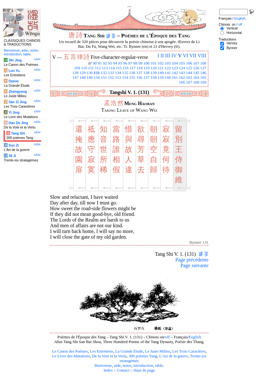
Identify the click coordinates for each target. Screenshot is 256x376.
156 (139, 77)
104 (175, 63)
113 (105, 68)
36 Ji (12, 156)
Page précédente (192, 259)
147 (75, 77)
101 (153, 63)
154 (125, 77)
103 (168, 63)
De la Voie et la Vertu (109, 356)
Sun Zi (14, 145)
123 (175, 68)
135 (125, 73)
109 (77, 68)
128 (75, 73)
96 (125, 63)
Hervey (232, 43)
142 (175, 73)
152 (111, 77)
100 (147, 63)
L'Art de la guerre (173, 356)
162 (182, 77)
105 (182, 63)
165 (203, 77)
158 (153, 77)
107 (196, 63)
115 (119, 68)
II (162, 55)
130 (89, 73)
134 (118, 73)
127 (203, 68)
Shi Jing (15, 60)
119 (147, 68)
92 (105, 63)
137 (139, 73)
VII (192, 55)
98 (135, 63)
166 (182, 82)
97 (130, 63)
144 (189, 73)
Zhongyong (18, 91)
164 (196, 77)
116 (126, 68)
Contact (123, 370)
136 (132, 73)
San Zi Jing (18, 102)
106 (189, 63)
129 (83, 73)
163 (189, 77)
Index (108, 370)
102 (160, 63)
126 (196, 68)
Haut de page (144, 370)
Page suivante (194, 265)
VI (185, 55)
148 (83, 77)
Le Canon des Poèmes (70, 351)
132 (104, 73)
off (167, 337)
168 (196, 82)
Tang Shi (18, 133)
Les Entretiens (101, 351)
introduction (143, 365)
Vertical (232, 28)
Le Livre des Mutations (71, 356)
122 (168, 68)
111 (91, 68)
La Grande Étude (129, 351)
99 (140, 63)
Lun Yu (14, 70)
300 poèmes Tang (143, 356)
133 (111, 73)
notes (127, 365)
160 (168, 77)
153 (118, 77)
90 (95, 63)
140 (160, 73)
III (167, 55)
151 (104, 77)
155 (132, 77)
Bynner (232, 48)
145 (196, 73)
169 (203, 82)
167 (189, 82)
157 (147, 77)
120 (153, 68)
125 (189, 68)
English (195, 337)
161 (175, 77)
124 (182, 68)
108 (203, 63)
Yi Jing (14, 112)
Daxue (14, 81)
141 (168, 73)
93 (110, 63)
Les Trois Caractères (189, 351)
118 (140, 68)
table (159, 365)
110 (84, 68)
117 (133, 68)
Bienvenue (103, 365)
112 (98, 68)
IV (174, 55)
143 (182, 73)
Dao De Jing (18, 123)
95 (120, 63)
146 (203, 73)
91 (100, 63)
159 (160, 77)
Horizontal (234, 32)
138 (147, 73)
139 (153, 73)
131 (97, 73)
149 (89, 77)
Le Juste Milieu (157, 351)
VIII (201, 55)
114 (112, 68)
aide (117, 365)
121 (160, 68)
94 (115, 63)
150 (97, 77)
